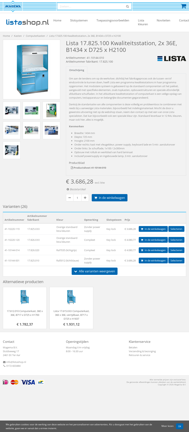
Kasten (18, 36)
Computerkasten (35, 36)
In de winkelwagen (109, 198)
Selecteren (176, 229)
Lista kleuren (143, 22)
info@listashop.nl (14, 362)
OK (179, 426)
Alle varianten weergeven (94, 271)
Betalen (133, 347)
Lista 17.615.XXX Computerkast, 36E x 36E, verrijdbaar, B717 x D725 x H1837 (71, 314)
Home (57, 20)
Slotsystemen (79, 20)
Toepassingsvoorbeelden (113, 20)
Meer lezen (167, 425)
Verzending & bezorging (142, 351)
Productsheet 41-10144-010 (88, 167)
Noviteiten (163, 20)
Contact (184, 20)
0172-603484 (11, 365)
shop (27, 22)
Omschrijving (76, 70)
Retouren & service (139, 355)
